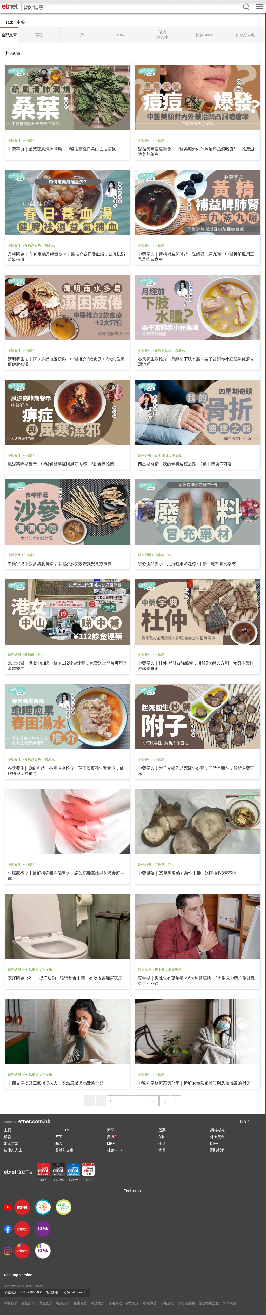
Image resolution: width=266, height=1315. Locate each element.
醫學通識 (144, 455)
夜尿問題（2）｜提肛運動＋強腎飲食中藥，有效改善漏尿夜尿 (65, 978)
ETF (58, 1137)
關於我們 (217, 1150)
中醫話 (29, 140)
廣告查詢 (45, 1303)
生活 (162, 1143)
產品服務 (28, 1303)
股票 (162, 1130)
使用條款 (115, 1303)
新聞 (110, 1130)
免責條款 (80, 1303)
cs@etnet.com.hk (74, 1292)
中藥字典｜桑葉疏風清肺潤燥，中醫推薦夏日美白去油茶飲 (62, 149)
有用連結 (167, 1303)
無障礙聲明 (186, 1303)
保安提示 (132, 1303)
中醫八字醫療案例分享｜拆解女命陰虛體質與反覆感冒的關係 (194, 1083)
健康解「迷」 (165, 555)
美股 (112, 1137)
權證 (7, 1137)
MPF (111, 1143)
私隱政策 (97, 1303)
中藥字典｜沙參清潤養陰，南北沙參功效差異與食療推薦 (60, 563)
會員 (162, 1150)
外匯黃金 (217, 1137)
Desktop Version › (19, 1275)
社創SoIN (114, 1150)
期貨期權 (217, 1130)
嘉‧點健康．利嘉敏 (168, 455)
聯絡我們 (63, 1303)
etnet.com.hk (34, 1121)
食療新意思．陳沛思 (39, 245)
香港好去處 (64, 1150)
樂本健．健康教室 (168, 969)
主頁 (7, 1130)
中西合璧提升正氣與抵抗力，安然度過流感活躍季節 (55, 1083)
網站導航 (150, 1303)
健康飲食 (144, 969)
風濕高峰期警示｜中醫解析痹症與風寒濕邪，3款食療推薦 (61, 464)
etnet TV (62, 1130)
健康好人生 (13, 1150)
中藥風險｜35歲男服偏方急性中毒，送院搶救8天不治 (187, 873)
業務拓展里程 (209, 1303)
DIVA (214, 1143)
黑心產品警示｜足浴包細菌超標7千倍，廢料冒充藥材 (187, 563)
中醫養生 (14, 140)
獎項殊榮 (229, 1303)
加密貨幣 (11, 1143)
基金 (59, 1143)
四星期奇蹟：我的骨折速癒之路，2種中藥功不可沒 (185, 464)
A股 (161, 1137)
